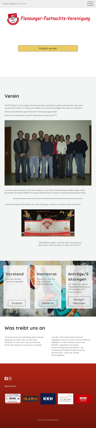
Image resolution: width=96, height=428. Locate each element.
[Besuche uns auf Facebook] (6, 378)
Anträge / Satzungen (79, 301)
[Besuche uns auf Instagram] (10, 378)
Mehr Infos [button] (22, 4)
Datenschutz (53, 420)
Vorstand (17, 303)
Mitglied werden (48, 48)
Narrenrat (48, 303)
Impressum (42, 420)
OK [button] (90, 4)
